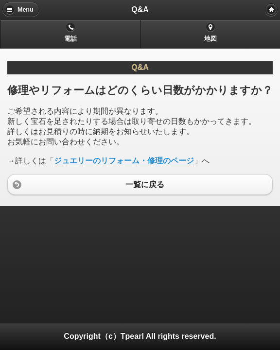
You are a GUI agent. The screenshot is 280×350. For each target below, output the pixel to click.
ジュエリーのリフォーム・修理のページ (124, 161)
